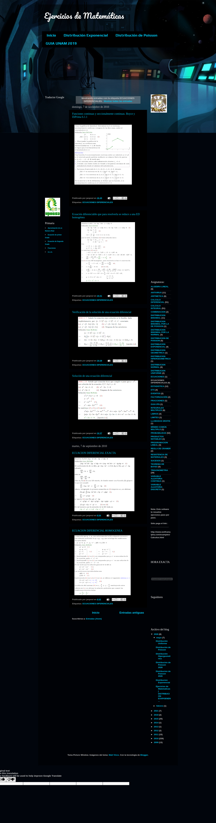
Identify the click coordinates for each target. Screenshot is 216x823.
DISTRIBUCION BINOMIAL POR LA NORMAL (160, 332)
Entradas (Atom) (94, 619)
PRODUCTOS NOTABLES (157, 437)
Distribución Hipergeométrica (163, 656)
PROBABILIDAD (158, 433)
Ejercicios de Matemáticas (84, 15)
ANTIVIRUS (156, 292)
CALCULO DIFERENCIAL (157, 301)
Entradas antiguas (131, 612)
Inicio (51, 35)
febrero (160, 706)
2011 (156, 734)
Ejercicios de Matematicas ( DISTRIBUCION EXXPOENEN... (163, 693)
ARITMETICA (157, 296)
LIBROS (154, 414)
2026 (156, 634)
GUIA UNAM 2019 (61, 43)
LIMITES (155, 417)
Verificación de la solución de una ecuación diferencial (101, 312)
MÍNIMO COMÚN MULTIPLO (158, 428)
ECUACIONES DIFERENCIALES (97, 202)
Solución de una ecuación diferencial (92, 375)
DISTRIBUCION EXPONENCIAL (158, 345)
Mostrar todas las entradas (118, 101)
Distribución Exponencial (86, 35)
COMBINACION (158, 312)
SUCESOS (156, 461)
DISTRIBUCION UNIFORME (158, 372)
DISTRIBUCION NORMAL (158, 366)
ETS (153, 390)
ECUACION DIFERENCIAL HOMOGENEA (97, 530)
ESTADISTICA (157, 386)
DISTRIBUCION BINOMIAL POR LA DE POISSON (160, 323)
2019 (156, 715)
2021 (156, 711)
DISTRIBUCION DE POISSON (160, 339)
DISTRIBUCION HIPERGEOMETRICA (161, 357)
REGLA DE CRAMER (161, 448)
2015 (156, 719)
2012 (156, 730)
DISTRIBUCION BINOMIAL (158, 316)
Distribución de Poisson (136, 35)
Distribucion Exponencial (163, 681)
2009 (156, 742)
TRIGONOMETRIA (159, 470)
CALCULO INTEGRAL (156, 307)
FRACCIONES (157, 401)
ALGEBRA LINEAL (160, 286)
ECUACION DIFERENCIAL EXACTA (94, 452)
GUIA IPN (155, 404)
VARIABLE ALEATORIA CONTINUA (156, 478)
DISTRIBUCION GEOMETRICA (158, 351)
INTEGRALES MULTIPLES (157, 409)
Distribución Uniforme (162, 642)
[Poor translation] (11, 779)
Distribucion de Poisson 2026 (163, 664)
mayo (159, 637)
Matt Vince (114, 755)
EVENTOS (155, 393)
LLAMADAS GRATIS (160, 421)
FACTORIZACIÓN (159, 397)
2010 (156, 738)
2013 (156, 727)
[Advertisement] (115, 70)
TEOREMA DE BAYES (157, 465)
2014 (156, 723)
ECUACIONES (157, 377)
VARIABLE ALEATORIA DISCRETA (156, 487)
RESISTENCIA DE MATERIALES (159, 455)
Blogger (144, 755)
